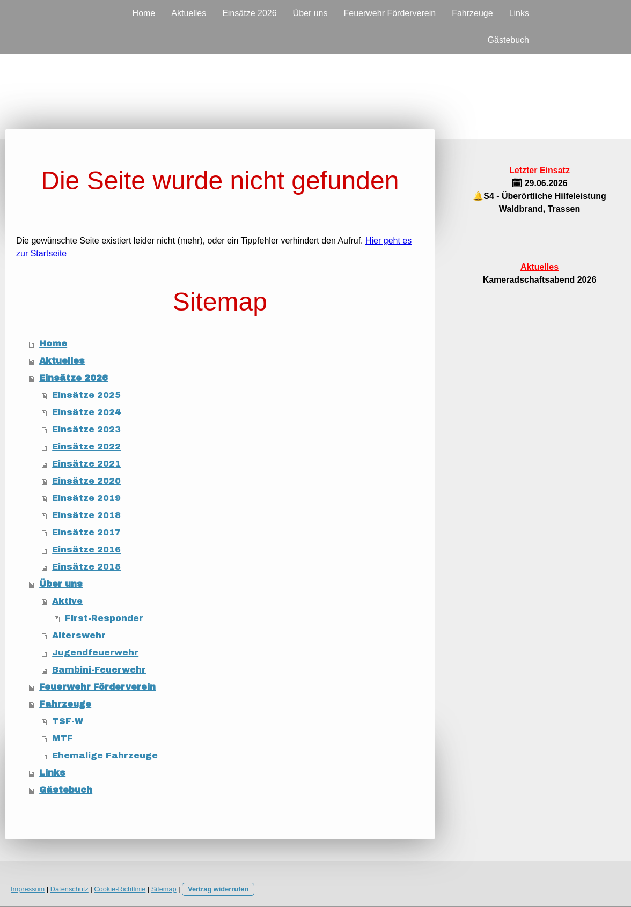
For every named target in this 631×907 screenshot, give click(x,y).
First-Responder (104, 618)
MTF (62, 738)
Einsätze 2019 (86, 498)
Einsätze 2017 (86, 532)
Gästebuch (508, 40)
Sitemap (164, 889)
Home (144, 13)
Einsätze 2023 (86, 429)
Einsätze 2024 (86, 412)
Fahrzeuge (472, 13)
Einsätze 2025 (86, 395)
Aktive (67, 601)
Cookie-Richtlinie (119, 889)
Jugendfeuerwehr (95, 652)
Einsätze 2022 (86, 446)
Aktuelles (188, 13)
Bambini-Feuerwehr (99, 669)
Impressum (28, 889)
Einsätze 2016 (86, 549)
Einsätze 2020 (86, 480)
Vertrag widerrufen (218, 889)
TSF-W (67, 721)
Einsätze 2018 (86, 515)
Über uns (310, 13)
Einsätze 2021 (86, 463)
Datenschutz (69, 889)
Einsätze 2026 (249, 13)
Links (519, 13)
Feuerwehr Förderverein (390, 13)
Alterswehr (79, 635)
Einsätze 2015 (86, 566)
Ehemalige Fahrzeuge (105, 755)
